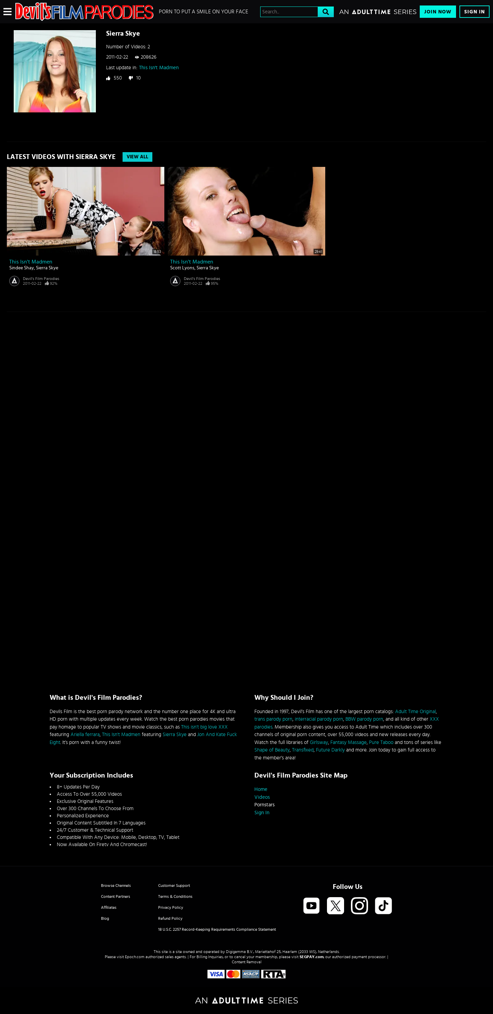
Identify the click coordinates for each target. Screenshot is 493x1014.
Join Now (438, 11)
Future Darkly (330, 750)
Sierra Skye (47, 268)
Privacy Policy (170, 907)
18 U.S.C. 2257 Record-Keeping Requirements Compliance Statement (217, 929)
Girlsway (319, 742)
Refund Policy (170, 918)
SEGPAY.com (312, 957)
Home (260, 789)
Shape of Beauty (272, 750)
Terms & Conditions (175, 896)
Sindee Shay (21, 268)
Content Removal (247, 962)
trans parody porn (273, 719)
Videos (262, 797)
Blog (105, 918)
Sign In (474, 11)
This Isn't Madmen (159, 67)
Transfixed (303, 750)
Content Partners (115, 896)
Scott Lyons (182, 268)
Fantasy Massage (348, 742)
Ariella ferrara (85, 734)
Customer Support (174, 885)
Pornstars (264, 804)
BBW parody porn (364, 719)
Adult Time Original (415, 711)
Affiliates (108, 907)
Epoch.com (134, 957)
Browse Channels (116, 885)
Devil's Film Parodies (41, 279)
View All (137, 157)
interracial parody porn (319, 719)
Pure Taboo (381, 742)
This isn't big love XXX (204, 727)
